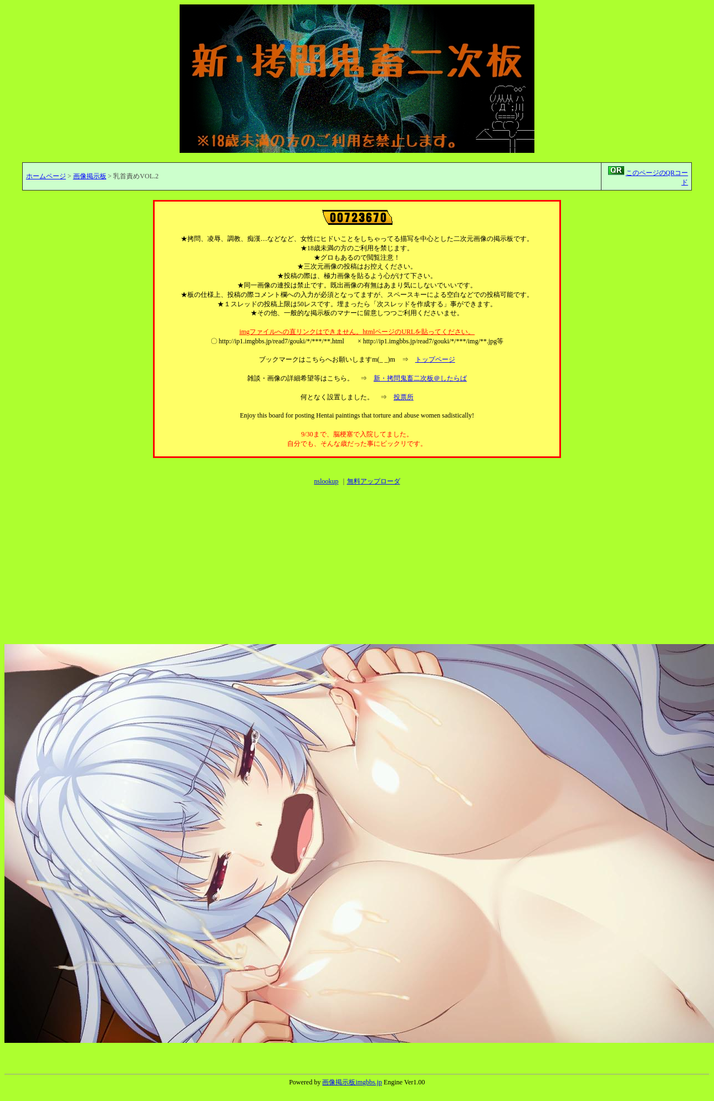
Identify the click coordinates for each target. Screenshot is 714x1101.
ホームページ (46, 176)
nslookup (326, 481)
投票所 (404, 397)
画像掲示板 (89, 176)
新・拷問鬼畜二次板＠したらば (420, 378)
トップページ (435, 359)
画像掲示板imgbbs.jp (352, 1082)
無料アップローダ (373, 481)
